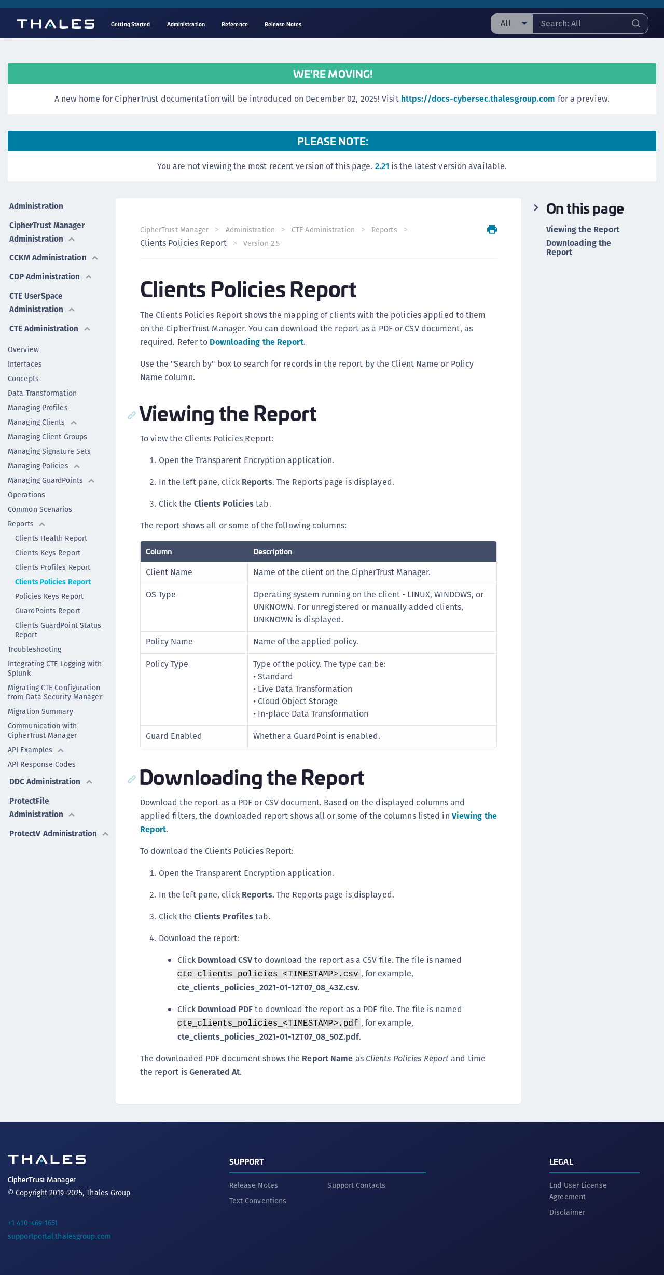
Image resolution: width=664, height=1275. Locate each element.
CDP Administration (51, 271)
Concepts (23, 369)
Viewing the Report (583, 229)
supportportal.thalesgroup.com (59, 1235)
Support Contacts (356, 1184)
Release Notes (253, 1184)
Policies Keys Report (49, 587)
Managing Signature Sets (49, 442)
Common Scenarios (40, 500)
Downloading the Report (257, 342)
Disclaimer (567, 1211)
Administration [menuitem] (186, 24)
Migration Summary (40, 702)
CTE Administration (51, 320)
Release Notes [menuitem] (283, 24)
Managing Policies (44, 456)
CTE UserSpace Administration (43, 295)
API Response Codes (42, 755)
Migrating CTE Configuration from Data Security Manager (55, 683)
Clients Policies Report (53, 573)
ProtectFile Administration (43, 796)
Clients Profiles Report (52, 558)
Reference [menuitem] (235, 24)
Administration (36, 205)
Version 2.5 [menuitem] (262, 243)
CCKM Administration (55, 253)
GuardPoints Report (47, 602)
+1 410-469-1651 (33, 1221)
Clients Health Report (51, 529)
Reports (27, 515)
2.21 (382, 166)
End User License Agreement (578, 1190)
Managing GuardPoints (51, 471)
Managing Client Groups (47, 427)
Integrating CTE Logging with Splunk (55, 659)
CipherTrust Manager (175, 230)
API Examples (36, 741)
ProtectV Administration (43, 827)
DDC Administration (51, 772)
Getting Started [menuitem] (130, 24)
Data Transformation (42, 384)
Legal (561, 1160)
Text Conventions (258, 1200)
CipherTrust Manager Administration (48, 229)
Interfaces (25, 355)
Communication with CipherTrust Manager (42, 721)
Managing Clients (43, 413)
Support (247, 1160)
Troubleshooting (35, 640)
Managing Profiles (38, 398)
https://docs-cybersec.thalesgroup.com (478, 99)
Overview (23, 340)
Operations (26, 486)
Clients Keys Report (47, 544)
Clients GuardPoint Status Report (58, 621)
